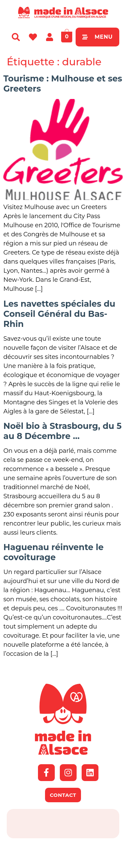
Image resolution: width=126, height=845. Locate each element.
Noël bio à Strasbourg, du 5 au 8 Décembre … (62, 431)
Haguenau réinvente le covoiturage (53, 552)
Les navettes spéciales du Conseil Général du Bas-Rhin (59, 314)
